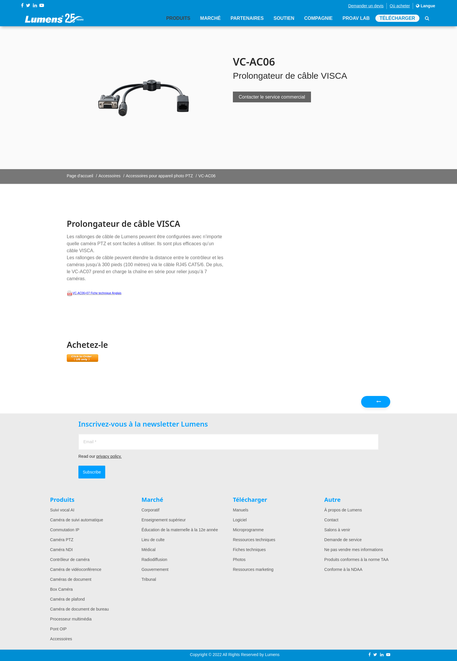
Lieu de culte (152, 539)
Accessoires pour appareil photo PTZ (159, 175)
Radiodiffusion (154, 559)
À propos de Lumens (343, 510)
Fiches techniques (249, 549)
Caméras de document (71, 579)
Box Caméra (61, 589)
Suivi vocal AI (62, 510)
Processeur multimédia (71, 619)
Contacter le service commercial (272, 96)
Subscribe (92, 472)
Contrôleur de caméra (69, 559)
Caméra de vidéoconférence (75, 569)
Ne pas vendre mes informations (353, 549)
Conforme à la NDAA (343, 569)
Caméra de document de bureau (79, 609)
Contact (331, 520)
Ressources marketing (253, 569)
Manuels (240, 510)
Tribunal (148, 579)
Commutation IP (64, 529)
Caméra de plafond (67, 599)
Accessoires (109, 175)
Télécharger (397, 18)
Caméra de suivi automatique (76, 520)
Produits (177, 18)
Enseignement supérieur (163, 520)
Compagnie (318, 18)
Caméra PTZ (61, 539)
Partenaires (246, 18)
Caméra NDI (61, 549)
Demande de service (343, 539)
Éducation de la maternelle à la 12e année (179, 529)
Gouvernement (154, 569)
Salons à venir (337, 529)
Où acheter (400, 5)
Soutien (283, 18)
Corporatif (150, 510)
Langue (425, 5)
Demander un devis (366, 5)
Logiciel (240, 520)
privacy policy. (109, 456)
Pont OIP (58, 629)
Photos (239, 559)
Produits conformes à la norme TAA (356, 559)
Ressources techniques (254, 539)
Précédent (378, 403)
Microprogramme (248, 529)
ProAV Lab (355, 18)
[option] (145, 98)
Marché (209, 18)
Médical (148, 549)
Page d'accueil (80, 175)
